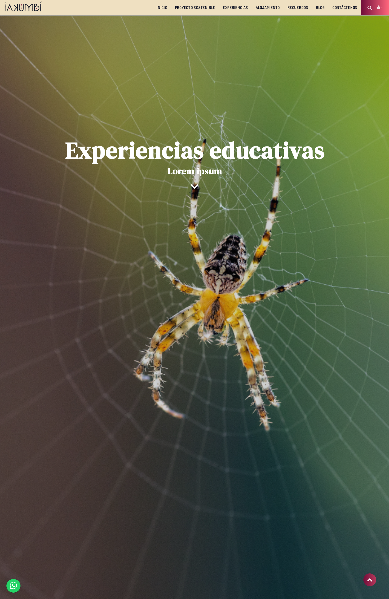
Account (380, 7)
